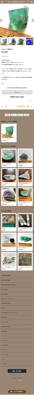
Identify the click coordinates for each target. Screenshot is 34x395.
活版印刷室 (4, 317)
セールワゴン (4, 340)
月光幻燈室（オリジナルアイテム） (9, 312)
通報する (30, 100)
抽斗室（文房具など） (6, 326)
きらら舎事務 (4, 345)
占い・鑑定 (3, 363)
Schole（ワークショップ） (7, 298)
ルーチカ (3, 336)
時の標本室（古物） (5, 303)
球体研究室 (4, 331)
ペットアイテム (4, 354)
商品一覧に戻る (17, 371)
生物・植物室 (4, 289)
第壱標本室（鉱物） (5, 280)
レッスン (3, 359)
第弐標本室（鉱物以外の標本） (8, 285)
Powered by (17, 380)
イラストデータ (4, 349)
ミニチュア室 (4, 322)
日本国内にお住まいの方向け (17, 96)
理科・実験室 (4, 294)
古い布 (3, 308)
